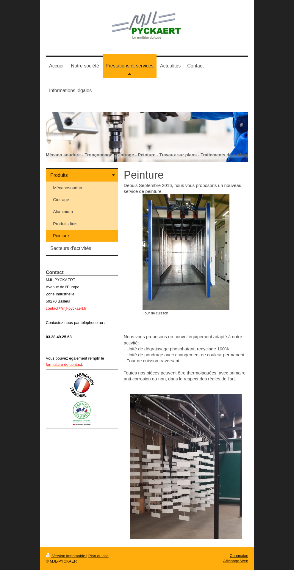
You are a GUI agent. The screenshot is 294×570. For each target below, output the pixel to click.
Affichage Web (235, 561)
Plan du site (98, 556)
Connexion (239, 555)
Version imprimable (66, 556)
